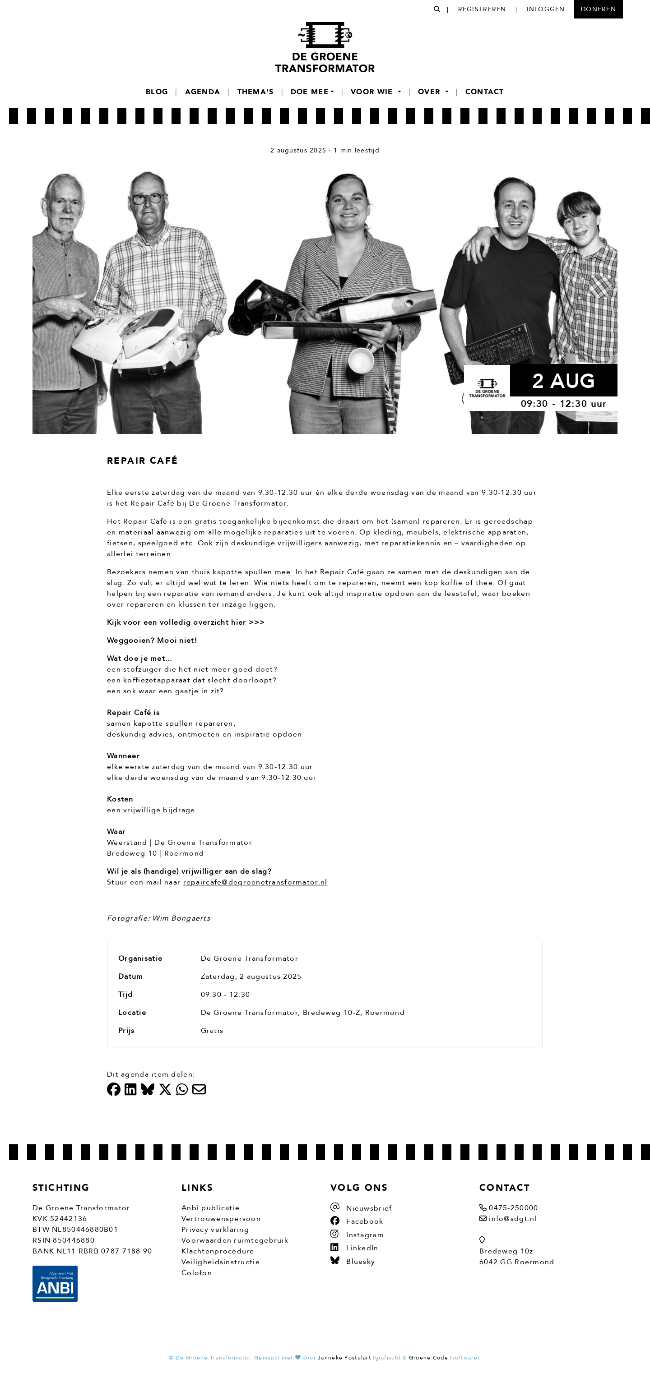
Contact (484, 92)
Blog (157, 92)
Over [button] (430, 92)
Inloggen (546, 9)
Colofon (196, 1273)
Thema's (255, 92)
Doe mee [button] (310, 92)
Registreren (482, 9)
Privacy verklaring (215, 1230)
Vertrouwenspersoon (221, 1219)
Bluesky (352, 1262)
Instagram (357, 1235)
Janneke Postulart (344, 1357)
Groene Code (428, 1357)
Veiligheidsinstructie (220, 1262)
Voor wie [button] (373, 92)
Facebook (357, 1221)
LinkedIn (354, 1248)
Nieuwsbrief (361, 1208)
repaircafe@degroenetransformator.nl (255, 882)
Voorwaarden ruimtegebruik (234, 1240)
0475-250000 (513, 1208)
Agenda (203, 92)
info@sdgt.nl (513, 1219)
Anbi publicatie (210, 1208)
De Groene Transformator (249, 958)
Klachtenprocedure (218, 1251)
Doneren (598, 9)
